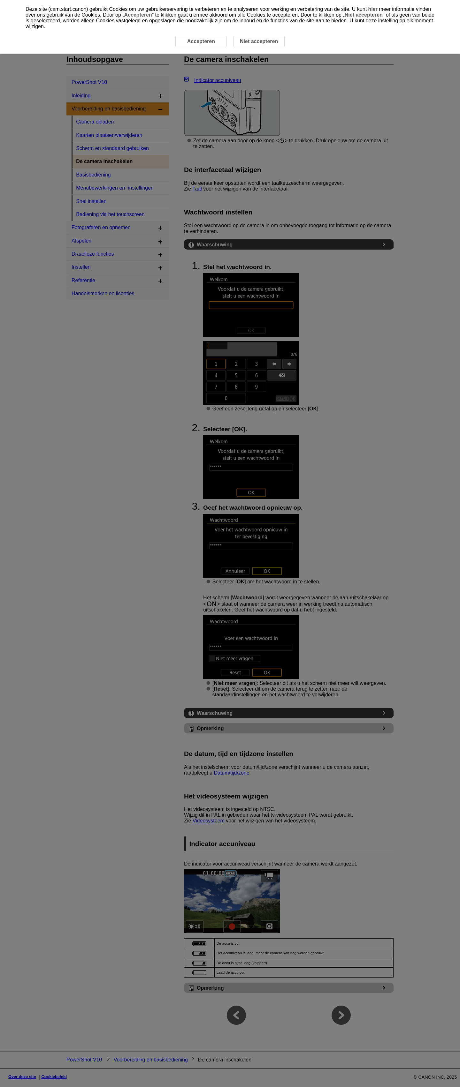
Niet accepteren (364, 15)
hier (373, 9)
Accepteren (138, 15)
